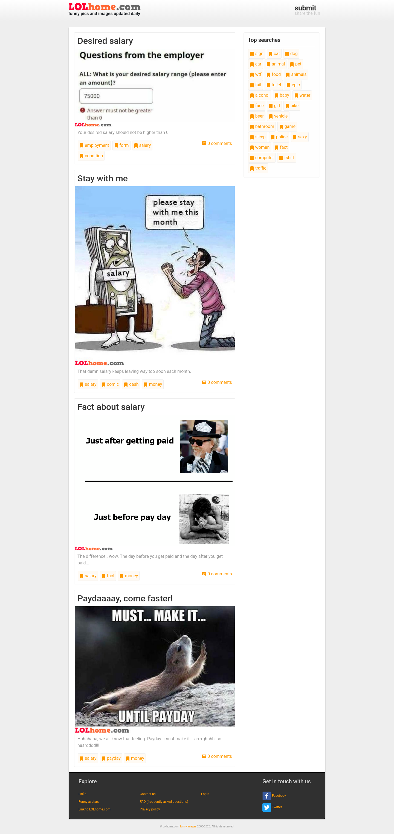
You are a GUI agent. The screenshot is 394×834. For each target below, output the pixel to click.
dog (291, 53)
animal (275, 64)
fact (108, 575)
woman (260, 147)
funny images (188, 826)
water (302, 95)
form (121, 145)
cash (131, 384)
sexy (299, 136)
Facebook (274, 796)
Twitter (272, 807)
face (257, 105)
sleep (258, 136)
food (273, 74)
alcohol (260, 95)
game (287, 126)
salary (142, 145)
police (279, 136)
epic (293, 84)
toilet (274, 84)
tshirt (286, 157)
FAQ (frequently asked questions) (164, 802)
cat (274, 53)
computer (262, 157)
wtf (256, 74)
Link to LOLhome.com (95, 809)
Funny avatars (89, 802)
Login (205, 794)
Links (82, 794)
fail (255, 84)
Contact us (148, 794)
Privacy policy (150, 809)
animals (296, 74)
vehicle (278, 116)
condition (91, 155)
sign (256, 53)
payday (111, 758)
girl (274, 105)
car (255, 64)
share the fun (307, 10)
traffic (258, 168)
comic (110, 384)
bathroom (262, 126)
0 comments (217, 143)
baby (281, 95)
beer (257, 116)
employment (94, 145)
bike (292, 105)
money (152, 384)
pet (296, 64)
